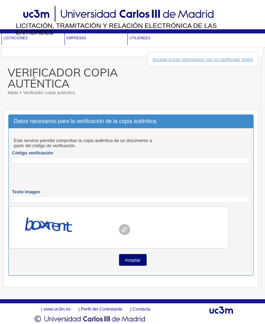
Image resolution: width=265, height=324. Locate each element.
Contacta (141, 309)
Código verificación (32, 152)
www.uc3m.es (57, 309)
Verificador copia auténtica (48, 92)
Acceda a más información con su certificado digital (203, 59)
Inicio (13, 92)
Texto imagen (26, 191)
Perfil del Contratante (101, 309)
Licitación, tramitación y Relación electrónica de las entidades (116, 29)
